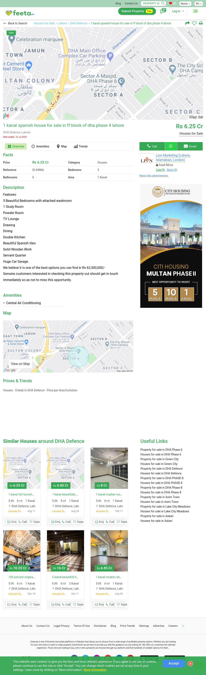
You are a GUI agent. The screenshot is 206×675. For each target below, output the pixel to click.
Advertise (158, 625)
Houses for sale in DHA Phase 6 (160, 454)
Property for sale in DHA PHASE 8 (162, 478)
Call (152, 146)
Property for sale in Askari (157, 516)
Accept (174, 663)
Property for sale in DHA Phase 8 (161, 487)
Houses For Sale (44, 23)
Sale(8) (160, 170)
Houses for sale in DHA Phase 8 (160, 492)
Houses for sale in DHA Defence (160, 473)
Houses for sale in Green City (159, 464)
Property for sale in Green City (159, 459)
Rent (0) (172, 170)
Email (190, 146)
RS (198, 3)
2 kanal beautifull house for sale (72, 577)
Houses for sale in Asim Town (159, 501)
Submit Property (137, 11)
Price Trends (127, 625)
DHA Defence (78, 23)
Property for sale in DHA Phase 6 (161, 449)
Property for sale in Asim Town (160, 497)
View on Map (20, 364)
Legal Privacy (61, 625)
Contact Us (131, 3)
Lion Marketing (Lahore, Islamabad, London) (173, 157)
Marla (185, 3)
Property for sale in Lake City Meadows (165, 506)
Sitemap (144, 625)
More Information (95, 669)
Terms (82, 625)
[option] (103, 73)
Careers (173, 625)
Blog (118, 3)
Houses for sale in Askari (156, 520)
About (26, 625)
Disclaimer (100, 625)
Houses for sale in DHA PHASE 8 (161, 482)
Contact (43, 625)
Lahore (62, 23)
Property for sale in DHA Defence (161, 468)
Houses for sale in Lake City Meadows (164, 511)
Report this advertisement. (154, 175)
